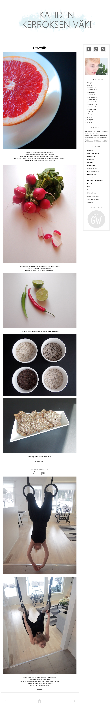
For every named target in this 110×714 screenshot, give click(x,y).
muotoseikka (91, 178)
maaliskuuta (92, 104)
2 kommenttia (39, 689)
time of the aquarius (93, 196)
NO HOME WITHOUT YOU (95, 181)
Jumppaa (39, 473)
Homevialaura (91, 156)
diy (94, 131)
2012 (88, 122)
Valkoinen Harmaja (92, 199)
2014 (88, 117)
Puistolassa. (91, 190)
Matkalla (87, 137)
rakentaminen (103, 137)
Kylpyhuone (99, 134)
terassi (105, 140)
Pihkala (89, 187)
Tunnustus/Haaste (90, 142)
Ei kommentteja (39, 461)
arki (86, 131)
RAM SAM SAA (91, 193)
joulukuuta (92, 87)
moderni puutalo (92, 169)
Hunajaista (90, 159)
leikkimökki (96, 136)
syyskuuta (91, 92)
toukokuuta (92, 99)
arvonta (90, 131)
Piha (98, 137)
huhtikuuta (92, 102)
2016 (88, 83)
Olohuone (93, 137)
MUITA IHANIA (91, 175)
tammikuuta (92, 109)
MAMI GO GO (91, 166)
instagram (104, 131)
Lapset (105, 134)
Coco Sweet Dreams (93, 153)
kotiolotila (90, 162)
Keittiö (87, 134)
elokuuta (91, 94)
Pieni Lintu (90, 184)
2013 (88, 120)
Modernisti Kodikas (93, 172)
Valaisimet (98, 142)
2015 (88, 85)
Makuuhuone (103, 136)
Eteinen (98, 131)
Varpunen (90, 202)
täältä (49, 456)
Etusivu (39, 701)
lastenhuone (88, 136)
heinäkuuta (92, 97)
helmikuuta (92, 107)
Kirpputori (92, 134)
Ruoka (87, 140)
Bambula (90, 150)
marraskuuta (92, 90)
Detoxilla (40, 48)
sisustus (96, 140)
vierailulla (104, 142)
